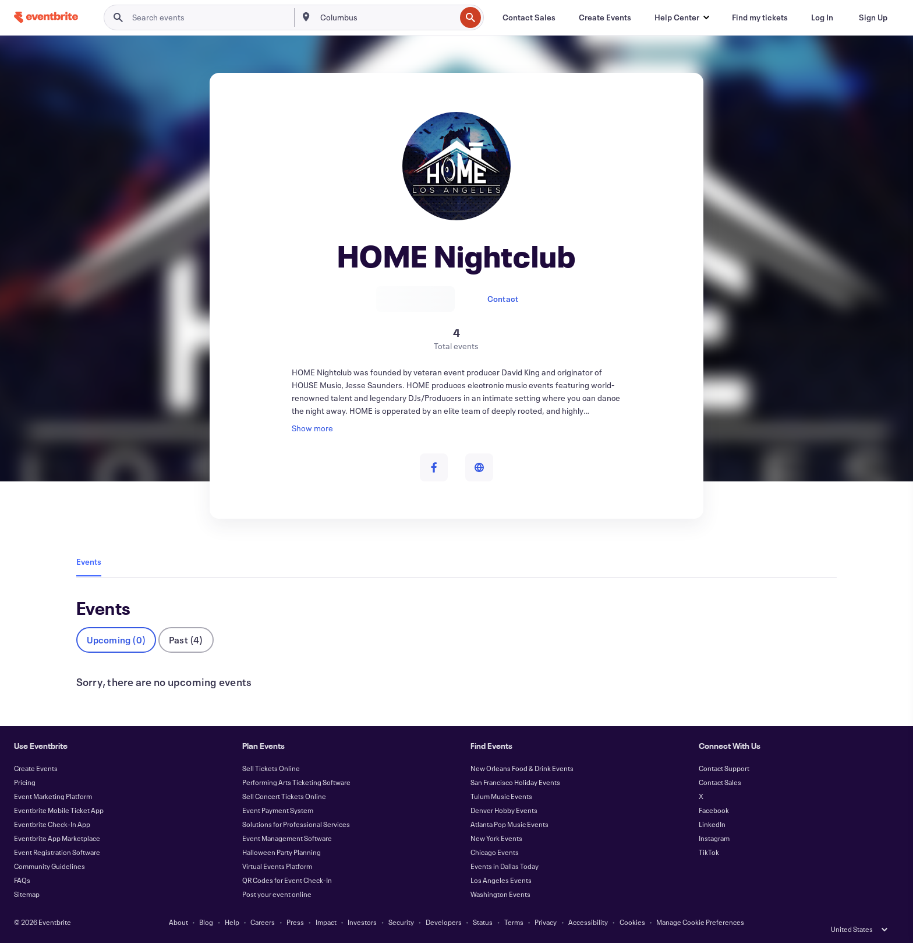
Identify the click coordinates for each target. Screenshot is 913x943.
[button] (681, 17)
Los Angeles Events (501, 880)
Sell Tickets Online (271, 768)
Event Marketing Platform (53, 796)
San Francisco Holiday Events (515, 782)
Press (295, 922)
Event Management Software (287, 838)
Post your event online (277, 894)
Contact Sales (720, 782)
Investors (362, 922)
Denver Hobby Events (503, 810)
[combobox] (387, 17)
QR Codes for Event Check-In (287, 880)
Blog (206, 922)
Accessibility (588, 922)
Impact (326, 922)
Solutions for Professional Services (296, 824)
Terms (513, 922)
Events (88, 561)
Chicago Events (494, 852)
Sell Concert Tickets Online (284, 796)
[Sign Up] (873, 17)
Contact (502, 298)
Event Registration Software (57, 852)
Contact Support (724, 768)
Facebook (714, 810)
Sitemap (27, 894)
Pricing (25, 782)
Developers (444, 922)
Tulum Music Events (501, 796)
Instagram (714, 838)
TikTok (709, 852)
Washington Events (500, 894)
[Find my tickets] (760, 17)
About (178, 922)
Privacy (546, 922)
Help (232, 922)
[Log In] (822, 17)
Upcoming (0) (116, 640)
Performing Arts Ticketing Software (296, 782)
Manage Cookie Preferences (700, 922)
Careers (262, 922)
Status (483, 922)
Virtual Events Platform (277, 866)
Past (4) (186, 640)
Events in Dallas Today (504, 866)
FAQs (22, 880)
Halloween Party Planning (281, 852)
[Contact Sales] (529, 17)
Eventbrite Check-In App (52, 824)
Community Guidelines (49, 866)
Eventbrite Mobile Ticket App (59, 810)
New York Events (496, 838)
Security (401, 922)
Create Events (36, 768)
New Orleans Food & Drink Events (522, 768)
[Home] (46, 17)
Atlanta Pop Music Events (509, 824)
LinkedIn (712, 824)
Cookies (632, 922)
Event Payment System (277, 810)
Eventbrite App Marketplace (57, 838)
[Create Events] (604, 17)
